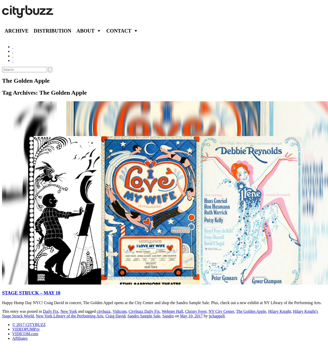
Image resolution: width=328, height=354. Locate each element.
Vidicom (120, 311)
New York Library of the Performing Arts (69, 316)
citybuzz (104, 311)
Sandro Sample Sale (144, 316)
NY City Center (221, 311)
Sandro (168, 316)
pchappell (217, 316)
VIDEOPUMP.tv (26, 329)
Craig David (115, 316)
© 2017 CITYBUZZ (29, 324)
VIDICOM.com (25, 334)
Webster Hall (172, 311)
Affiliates (20, 338)
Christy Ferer (196, 311)
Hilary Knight (279, 311)
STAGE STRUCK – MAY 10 (31, 292)
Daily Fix (50, 311)
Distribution (52, 31)
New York (68, 311)
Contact (118, 31)
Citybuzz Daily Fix (144, 311)
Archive (17, 31)
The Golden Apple (251, 311)
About (85, 31)
